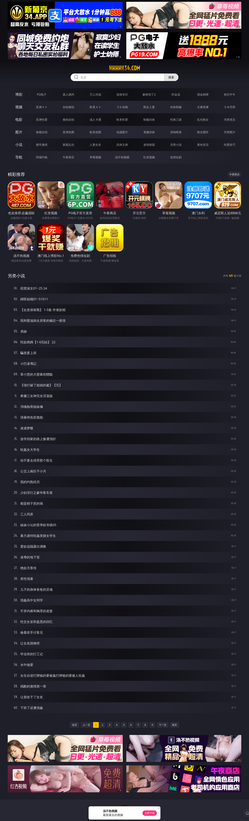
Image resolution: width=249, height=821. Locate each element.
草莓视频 (95, 157)
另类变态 (229, 120)
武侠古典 (122, 145)
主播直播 (203, 107)
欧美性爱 (122, 120)
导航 (18, 157)
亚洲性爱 (41, 120)
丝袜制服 (176, 107)
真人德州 (68, 94)
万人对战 (95, 94)
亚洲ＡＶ (41, 107)
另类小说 (176, 145)
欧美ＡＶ (95, 107)
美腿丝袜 (149, 132)
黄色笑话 (203, 145)
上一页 (86, 725)
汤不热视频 (122, 157)
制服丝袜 (149, 120)
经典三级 (176, 120)
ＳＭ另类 (229, 107)
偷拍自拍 (68, 120)
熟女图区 (203, 132)
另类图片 (229, 132)
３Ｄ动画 (122, 107)
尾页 (174, 725)
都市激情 (41, 145)
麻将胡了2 (149, 94)
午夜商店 (68, 157)
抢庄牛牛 (229, 94)
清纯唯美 (176, 132)
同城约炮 (41, 157)
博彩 (18, 94)
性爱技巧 (229, 145)
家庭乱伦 (68, 145)
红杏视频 (149, 157)
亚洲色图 (68, 132)
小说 (18, 144)
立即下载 (150, 813)
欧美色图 (95, 132)
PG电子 (41, 94)
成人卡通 (95, 120)
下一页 (162, 725)
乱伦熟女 (203, 120)
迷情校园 (149, 145)
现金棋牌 (203, 94)
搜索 (171, 77)
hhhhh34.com (124, 68)
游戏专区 (122, 94)
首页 (74, 725)
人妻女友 (95, 145)
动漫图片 (122, 132)
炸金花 (176, 94)
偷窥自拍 (41, 132)
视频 (18, 107)
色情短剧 (176, 157)
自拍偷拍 (68, 107)
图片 (18, 132)
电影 (18, 119)
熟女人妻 (149, 107)
